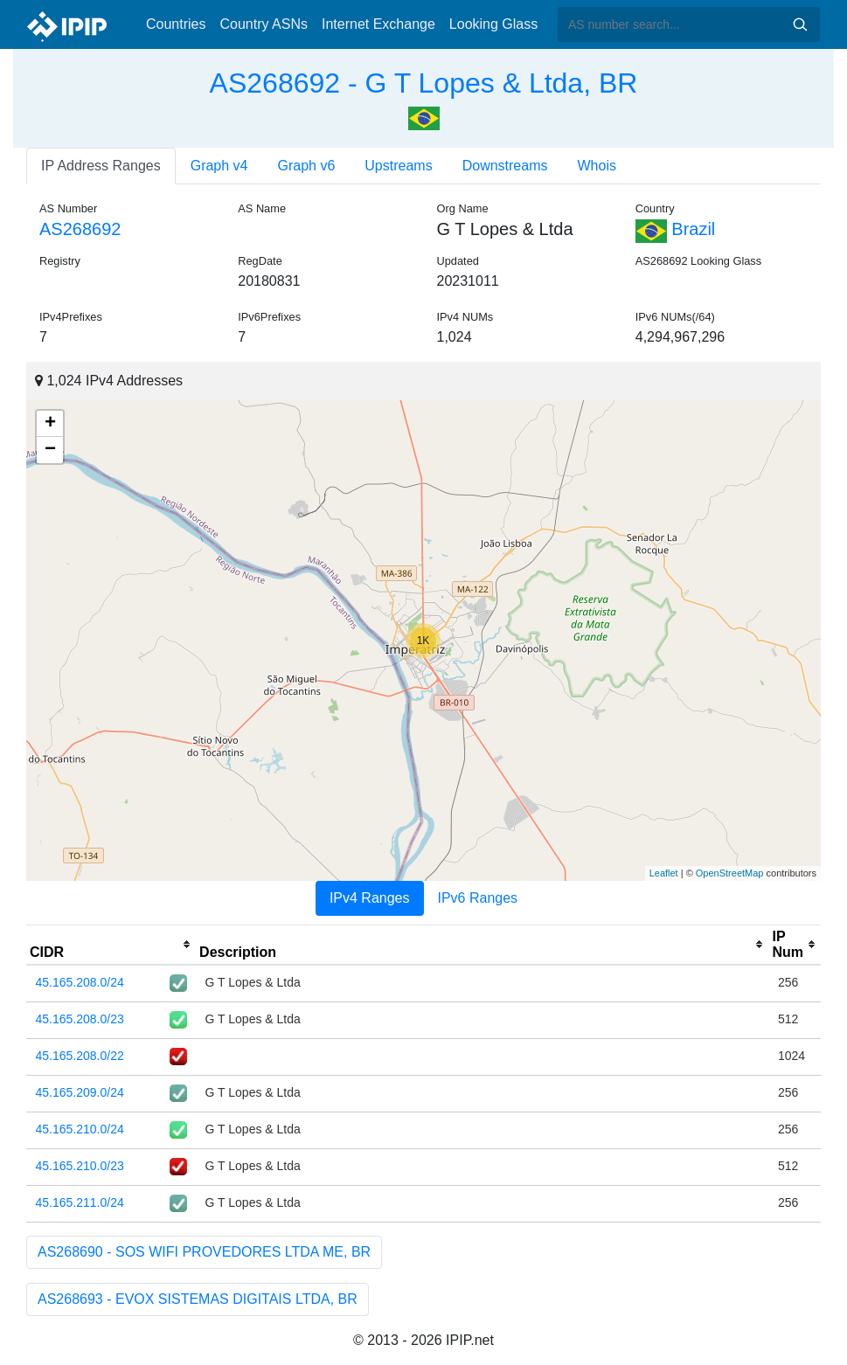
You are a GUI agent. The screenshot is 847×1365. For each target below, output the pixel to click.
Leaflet (663, 873)
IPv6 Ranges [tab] (478, 897)
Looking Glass (493, 24)
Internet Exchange (378, 24)
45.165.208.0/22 (80, 1056)
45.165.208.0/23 (80, 1019)
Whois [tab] (596, 165)
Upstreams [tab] (398, 165)
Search (799, 24)
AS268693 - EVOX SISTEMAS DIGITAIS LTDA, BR (198, 1299)
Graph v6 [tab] (307, 165)
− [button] (50, 450)
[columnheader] (111, 945)
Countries (175, 24)
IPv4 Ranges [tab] (370, 897)
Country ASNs (263, 24)
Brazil (675, 229)
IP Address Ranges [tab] (101, 165)
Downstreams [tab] (505, 165)
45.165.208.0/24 (80, 982)
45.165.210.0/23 (80, 1166)
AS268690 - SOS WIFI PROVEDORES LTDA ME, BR (204, 1251)
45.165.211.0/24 (80, 1202)
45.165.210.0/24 (80, 1129)
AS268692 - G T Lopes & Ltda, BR (424, 83)
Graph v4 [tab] (219, 165)
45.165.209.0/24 (80, 1092)
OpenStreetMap (730, 873)
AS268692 (80, 229)
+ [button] (50, 424)
